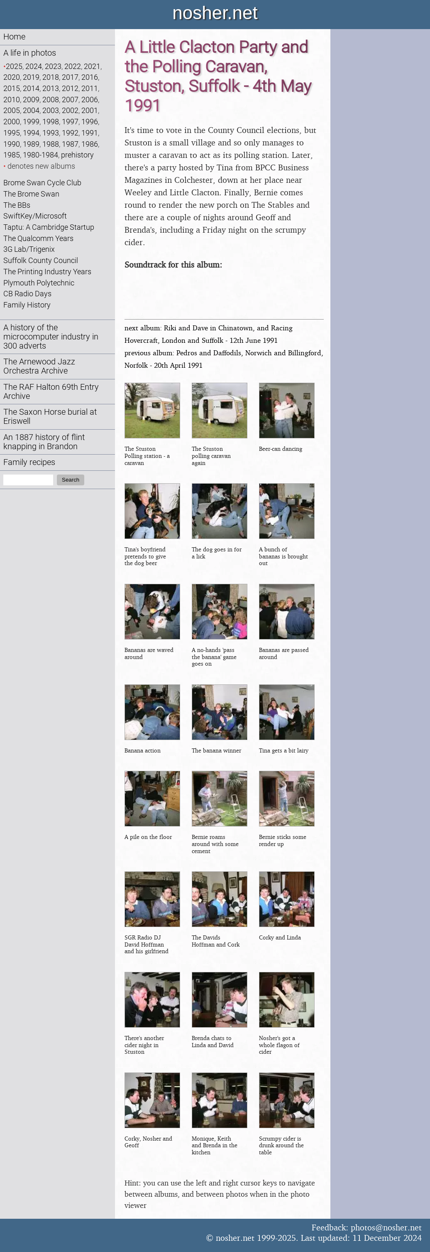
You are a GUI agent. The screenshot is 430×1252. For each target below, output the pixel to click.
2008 (50, 99)
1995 (11, 132)
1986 (89, 144)
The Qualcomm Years (38, 238)
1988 (50, 144)
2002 (70, 110)
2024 (33, 66)
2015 (11, 88)
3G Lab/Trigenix (29, 249)
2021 (92, 66)
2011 (89, 88)
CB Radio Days (27, 293)
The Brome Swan (31, 193)
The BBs (16, 205)
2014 (31, 88)
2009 (31, 99)
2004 (31, 110)
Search (70, 480)
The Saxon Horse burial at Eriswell (50, 416)
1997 (70, 121)
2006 (89, 99)
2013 (50, 88)
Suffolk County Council (40, 260)
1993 (50, 132)
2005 (11, 110)
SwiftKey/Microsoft (35, 216)
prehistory (77, 154)
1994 (31, 132)
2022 (72, 66)
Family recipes (29, 462)
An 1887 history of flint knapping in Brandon (44, 442)
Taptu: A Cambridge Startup (48, 227)
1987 (70, 144)
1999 (31, 121)
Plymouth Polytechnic (38, 282)
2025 (14, 66)
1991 (89, 132)
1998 (50, 121)
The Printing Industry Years (47, 271)
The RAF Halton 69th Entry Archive (51, 391)
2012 (70, 88)
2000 (11, 121)
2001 (89, 110)
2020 (11, 77)
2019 (31, 77)
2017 (70, 77)
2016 (89, 77)
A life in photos (29, 53)
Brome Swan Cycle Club (42, 182)
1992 (70, 132)
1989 (31, 144)
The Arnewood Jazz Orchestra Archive (39, 366)
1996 (89, 121)
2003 (50, 110)
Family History (27, 304)
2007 (70, 99)
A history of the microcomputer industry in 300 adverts (50, 337)
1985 (11, 154)
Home (14, 37)
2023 (53, 66)
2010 (11, 99)
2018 (50, 77)
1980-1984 (40, 154)
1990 (11, 144)
